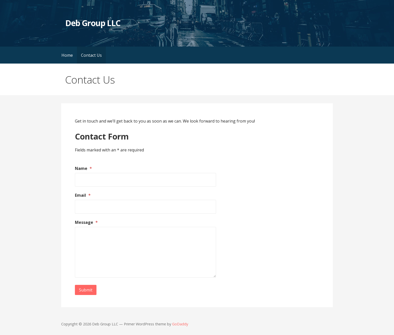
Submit (85, 290)
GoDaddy (180, 324)
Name (83, 168)
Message (86, 222)
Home (67, 55)
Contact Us (91, 55)
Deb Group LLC (92, 22)
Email (83, 195)
